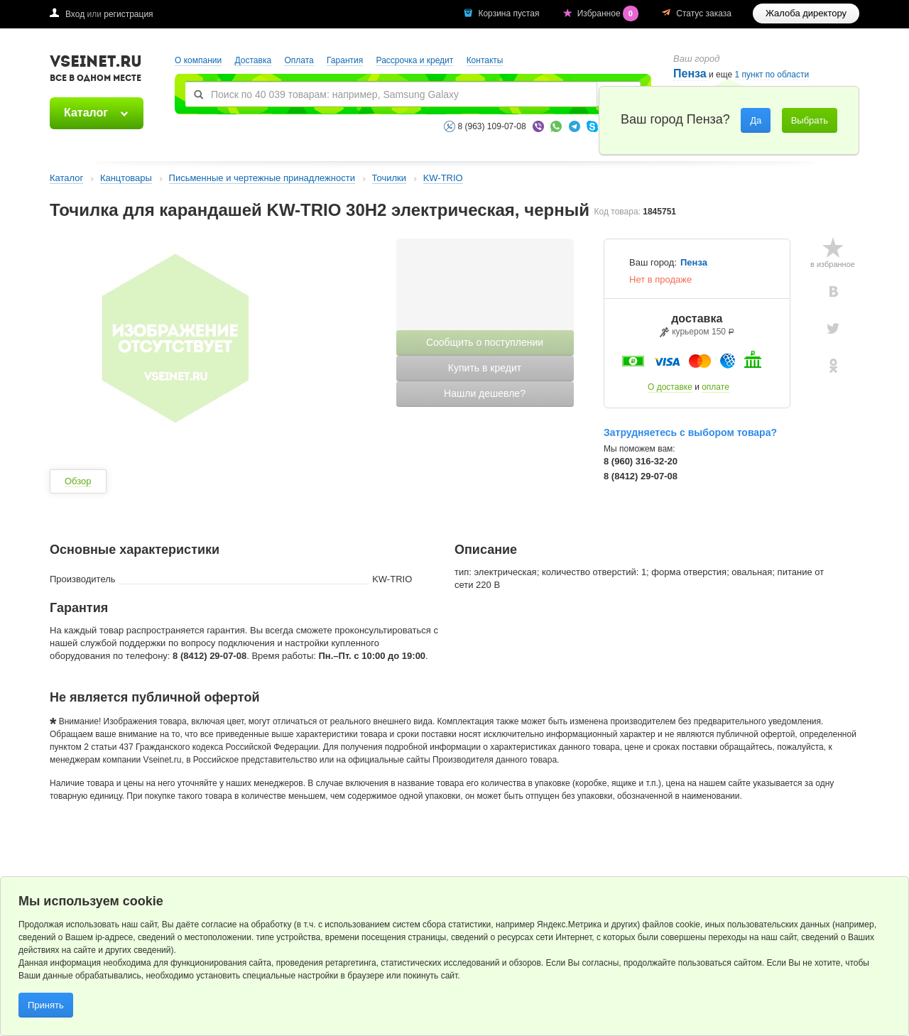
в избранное (832, 264)
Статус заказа (703, 13)
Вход (75, 14)
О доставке (670, 387)
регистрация (128, 14)
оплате (715, 387)
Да (755, 120)
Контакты (485, 60)
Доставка (253, 60)
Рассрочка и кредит (415, 60)
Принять (46, 1005)
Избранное (609, 13)
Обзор (78, 481)
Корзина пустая (509, 13)
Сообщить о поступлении (484, 342)
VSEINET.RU (96, 70)
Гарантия (345, 60)
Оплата (298, 60)
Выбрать (809, 120)
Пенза (690, 73)
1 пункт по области (772, 75)
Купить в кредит (484, 367)
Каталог (86, 113)
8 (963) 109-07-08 (492, 126)
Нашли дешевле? (485, 393)
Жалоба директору (806, 13)
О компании (198, 60)
